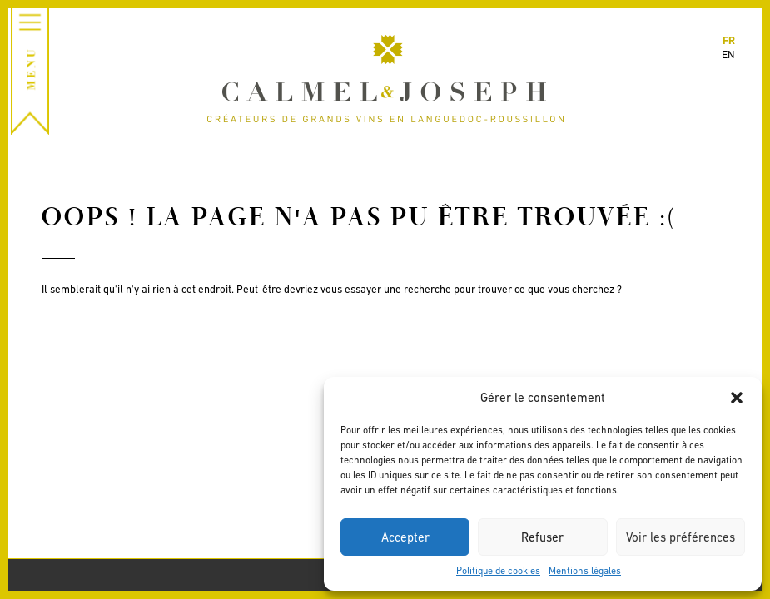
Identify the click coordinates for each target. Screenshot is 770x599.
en (728, 54)
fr (729, 40)
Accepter (405, 537)
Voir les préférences (680, 537)
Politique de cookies (498, 571)
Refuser (542, 537)
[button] (736, 397)
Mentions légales (585, 571)
